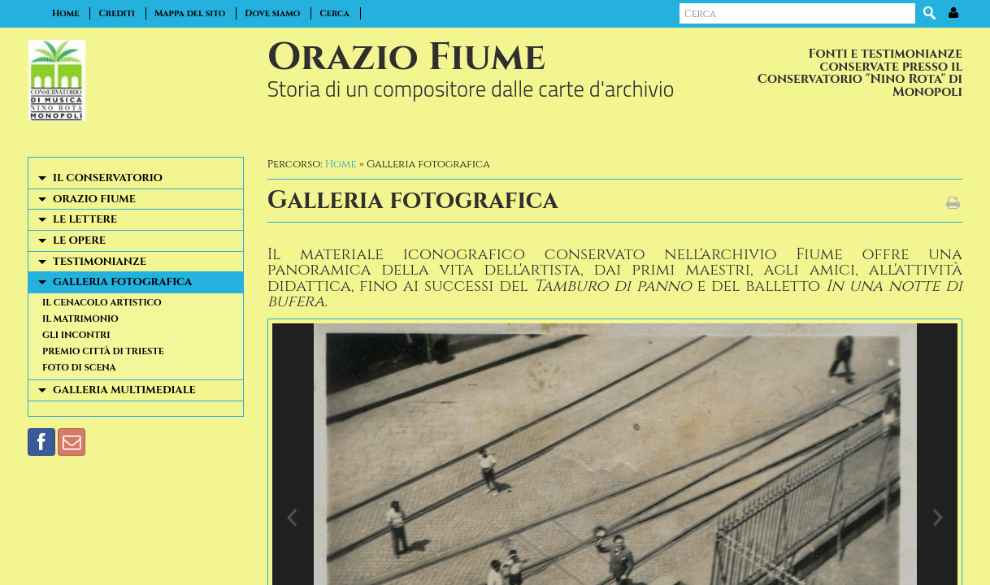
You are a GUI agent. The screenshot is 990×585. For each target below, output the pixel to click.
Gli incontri (76, 335)
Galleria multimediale (124, 390)
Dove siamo (272, 13)
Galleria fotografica (122, 282)
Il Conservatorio (108, 178)
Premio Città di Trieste (103, 351)
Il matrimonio (80, 319)
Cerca (334, 13)
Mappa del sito (189, 13)
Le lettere (85, 219)
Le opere (79, 240)
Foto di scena (79, 368)
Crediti (116, 13)
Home (65, 13)
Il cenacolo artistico (102, 303)
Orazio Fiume (94, 199)
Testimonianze (99, 261)
